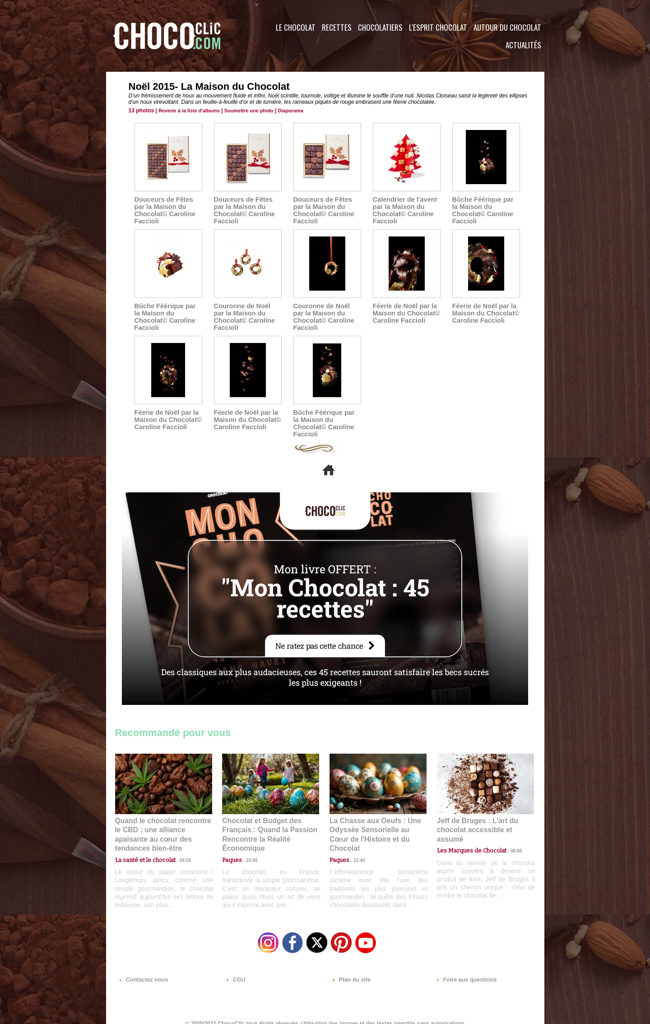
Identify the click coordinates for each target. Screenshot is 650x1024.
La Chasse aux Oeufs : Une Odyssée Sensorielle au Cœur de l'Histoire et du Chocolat (374, 822)
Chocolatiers (380, 27)
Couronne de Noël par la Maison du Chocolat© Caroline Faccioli (247, 316)
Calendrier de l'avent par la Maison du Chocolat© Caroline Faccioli (404, 210)
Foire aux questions (463, 969)
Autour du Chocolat (507, 27)
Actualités (523, 45)
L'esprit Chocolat (438, 27)
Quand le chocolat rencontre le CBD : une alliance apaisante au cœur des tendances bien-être (163, 822)
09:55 (178, 841)
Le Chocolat (296, 27)
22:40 (355, 841)
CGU (235, 969)
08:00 (507, 833)
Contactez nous (142, 969)
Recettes (337, 27)
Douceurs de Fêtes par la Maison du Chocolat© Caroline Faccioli (164, 210)
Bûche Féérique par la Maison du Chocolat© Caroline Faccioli (485, 207)
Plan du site (350, 969)
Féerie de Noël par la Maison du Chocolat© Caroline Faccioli (405, 313)
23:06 (248, 850)
